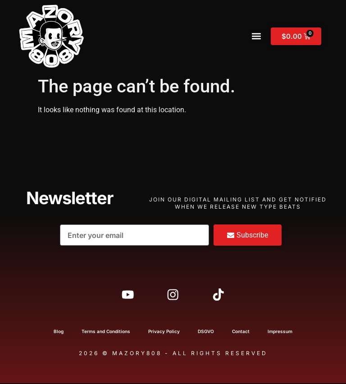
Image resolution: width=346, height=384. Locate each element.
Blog (59, 332)
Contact (241, 332)
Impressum (280, 332)
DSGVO (206, 332)
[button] (256, 36)
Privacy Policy (164, 332)
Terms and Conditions (106, 332)
